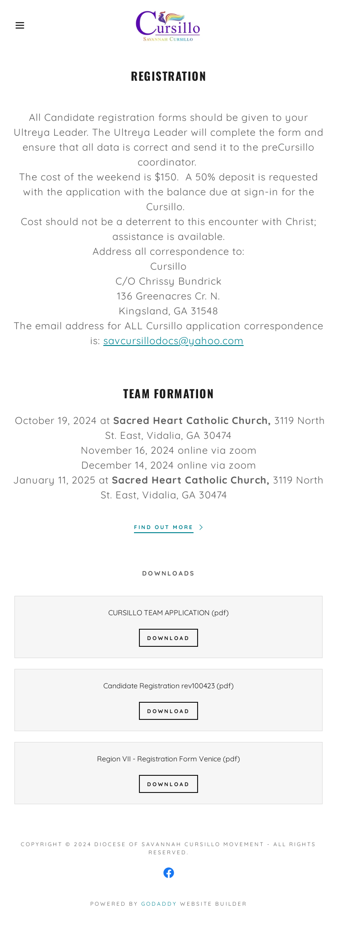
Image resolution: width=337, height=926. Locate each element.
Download (168, 638)
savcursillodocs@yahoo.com (173, 340)
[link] (168, 25)
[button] (21, 25)
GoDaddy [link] (159, 903)
